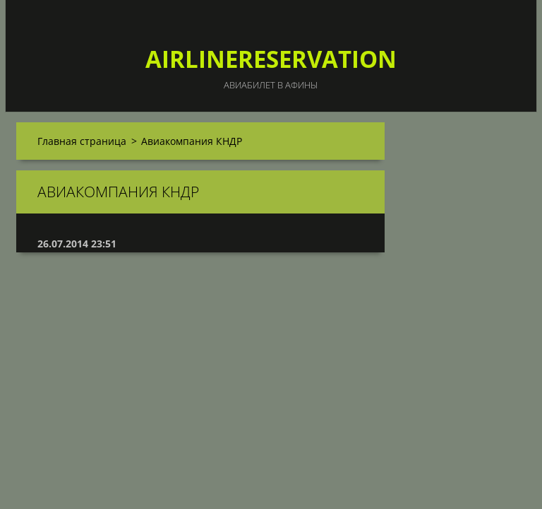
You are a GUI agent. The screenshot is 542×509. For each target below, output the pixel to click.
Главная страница (81, 141)
